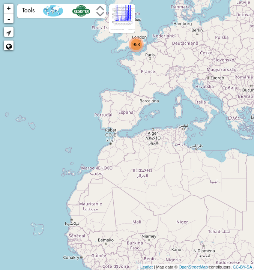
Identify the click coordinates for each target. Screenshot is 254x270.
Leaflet (146, 267)
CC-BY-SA (242, 267)
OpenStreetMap (193, 267)
